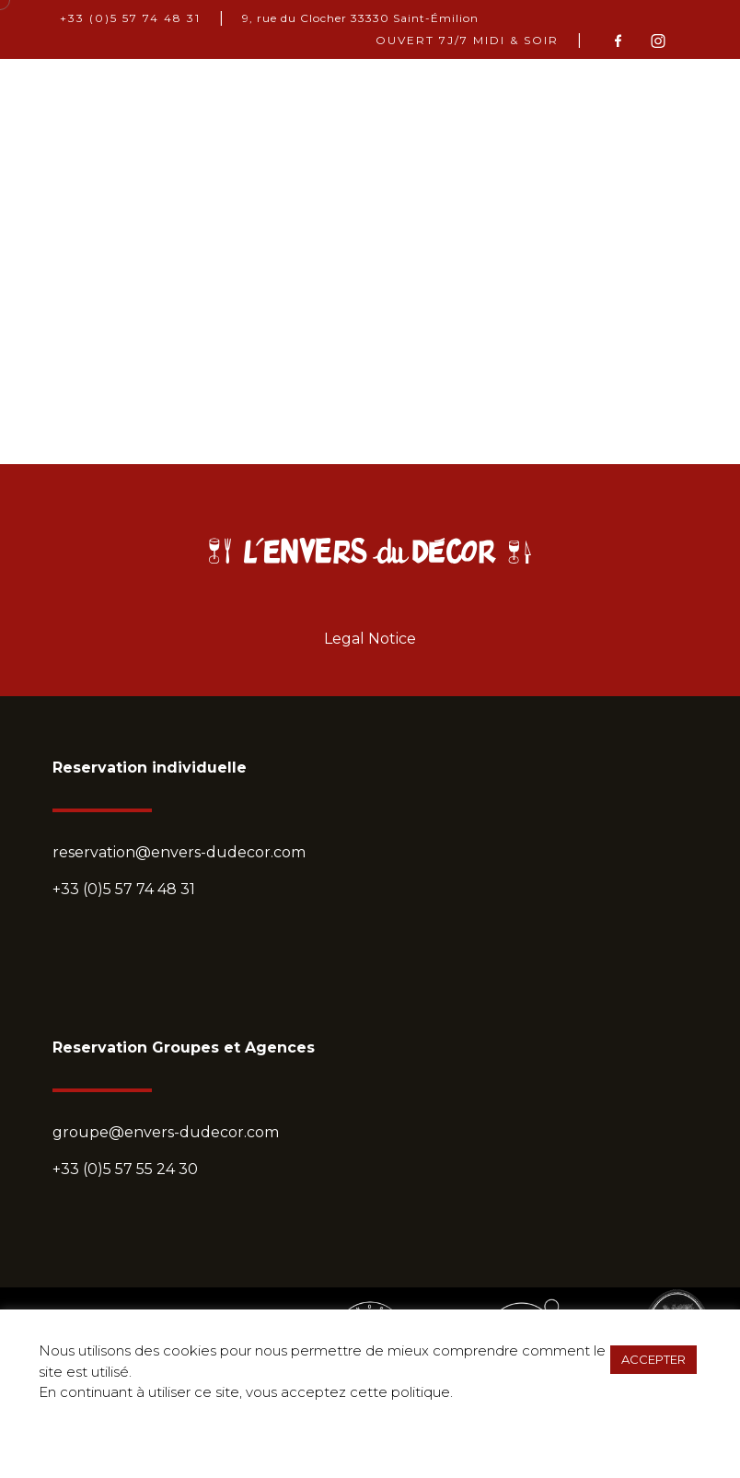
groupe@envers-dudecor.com (165, 1132)
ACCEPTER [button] (653, 1359)
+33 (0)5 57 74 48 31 (130, 18)
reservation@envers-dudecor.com (179, 852)
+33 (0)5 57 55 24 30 (125, 1169)
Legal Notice (370, 638)
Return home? (370, 438)
